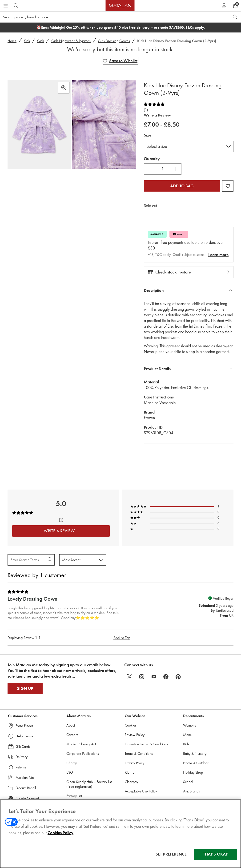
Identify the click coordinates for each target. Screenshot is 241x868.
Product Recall (26, 788)
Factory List (74, 796)
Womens (189, 725)
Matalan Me (25, 777)
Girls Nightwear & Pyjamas (71, 41)
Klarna (129, 772)
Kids (27, 41)
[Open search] (235, 17)
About (70, 725)
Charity (71, 763)
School (188, 782)
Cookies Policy (60, 833)
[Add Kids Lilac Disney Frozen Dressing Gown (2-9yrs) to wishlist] (120, 60)
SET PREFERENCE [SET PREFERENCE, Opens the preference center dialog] (171, 854)
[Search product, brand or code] (110, 17)
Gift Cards (23, 746)
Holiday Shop (193, 772)
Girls (40, 41)
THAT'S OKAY (215, 854)
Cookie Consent (27, 798)
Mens (187, 734)
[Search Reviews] (31, 559)
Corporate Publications (82, 753)
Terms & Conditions (139, 753)
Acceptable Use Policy (141, 791)
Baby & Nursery (194, 753)
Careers (72, 734)
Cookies (131, 725)
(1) (146, 110)
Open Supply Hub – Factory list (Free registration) (89, 784)
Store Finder (24, 725)
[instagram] (142, 676)
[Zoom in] (63, 87)
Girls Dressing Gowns (114, 41)
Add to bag (182, 186)
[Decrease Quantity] (149, 169)
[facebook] (166, 676)
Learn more (218, 254)
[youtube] (154, 676)
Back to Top (121, 637)
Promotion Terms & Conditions (146, 744)
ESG (69, 772)
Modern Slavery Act (81, 744)
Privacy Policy (134, 763)
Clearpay (131, 782)
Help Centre (24, 736)
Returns (21, 767)
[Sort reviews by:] (82, 559)
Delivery (22, 757)
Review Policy (135, 734)
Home (12, 41)
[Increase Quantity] (175, 169)
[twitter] (129, 676)
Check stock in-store (188, 272)
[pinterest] (178, 676)
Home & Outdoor (196, 763)
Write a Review (157, 115)
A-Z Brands (191, 791)
